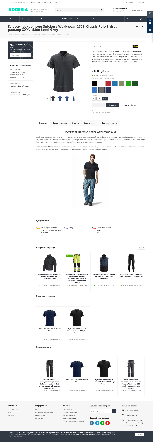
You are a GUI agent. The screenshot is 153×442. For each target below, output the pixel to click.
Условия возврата (69, 415)
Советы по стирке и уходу (104, 229)
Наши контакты (129, 406)
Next (78, 98)
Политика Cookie (15, 436)
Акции (37, 409)
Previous (47, 98)
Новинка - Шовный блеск (19, 86)
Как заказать (67, 409)
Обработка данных (69, 418)
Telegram (97, 423)
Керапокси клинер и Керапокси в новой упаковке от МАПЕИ (17, 74)
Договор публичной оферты (73, 421)
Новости (11, 412)
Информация (41, 406)
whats (102, 423)
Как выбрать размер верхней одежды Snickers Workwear (51, 230)
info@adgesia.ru (131, 415)
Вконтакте (92, 423)
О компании (13, 409)
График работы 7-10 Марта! (20, 95)
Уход (71, 228)
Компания (12, 406)
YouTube (107, 423)
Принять (139, 434)
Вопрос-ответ (40, 415)
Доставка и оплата (69, 412)
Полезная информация (44, 412)
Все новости (26, 66)
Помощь (66, 406)
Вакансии (12, 415)
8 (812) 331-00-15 (120, 8)
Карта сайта (39, 418)
